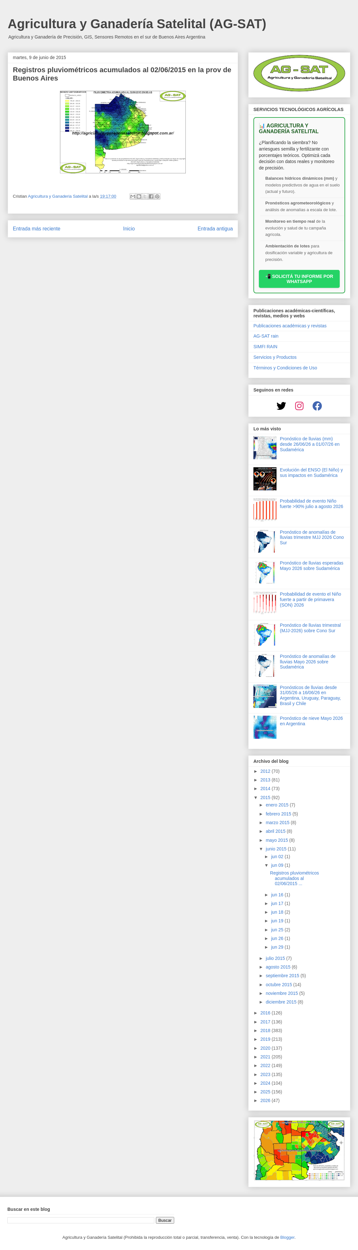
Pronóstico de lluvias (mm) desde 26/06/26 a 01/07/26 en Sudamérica (310, 444)
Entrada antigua (215, 228)
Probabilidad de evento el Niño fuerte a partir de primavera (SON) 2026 (310, 599)
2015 (266, 797)
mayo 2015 (277, 840)
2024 (266, 1083)
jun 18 (278, 912)
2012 (266, 771)
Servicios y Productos (275, 357)
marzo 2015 (278, 822)
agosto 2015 (279, 967)
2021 (266, 1056)
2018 (266, 1030)
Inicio (129, 228)
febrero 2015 (279, 813)
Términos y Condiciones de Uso (285, 367)
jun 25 (278, 929)
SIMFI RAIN (265, 346)
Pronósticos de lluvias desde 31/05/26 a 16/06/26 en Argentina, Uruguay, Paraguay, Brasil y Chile (310, 695)
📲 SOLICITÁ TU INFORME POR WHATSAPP (299, 279)
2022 (266, 1065)
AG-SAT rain (265, 336)
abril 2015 (276, 831)
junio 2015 (277, 848)
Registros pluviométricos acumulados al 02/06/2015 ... (294, 878)
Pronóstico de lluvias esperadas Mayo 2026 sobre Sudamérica (312, 565)
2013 (266, 779)
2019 (266, 1039)
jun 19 (278, 920)
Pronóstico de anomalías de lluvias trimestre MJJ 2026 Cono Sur (312, 538)
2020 (266, 1048)
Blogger (287, 1237)
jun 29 (278, 947)
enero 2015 (278, 804)
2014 (266, 788)
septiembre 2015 (283, 975)
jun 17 (278, 903)
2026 (266, 1100)
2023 (266, 1074)
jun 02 (278, 856)
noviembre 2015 (282, 993)
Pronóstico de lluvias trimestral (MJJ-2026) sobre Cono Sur (310, 628)
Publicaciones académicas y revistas (290, 325)
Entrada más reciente (36, 228)
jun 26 (278, 938)
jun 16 (278, 894)
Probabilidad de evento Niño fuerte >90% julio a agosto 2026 (311, 503)
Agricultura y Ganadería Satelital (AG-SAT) (137, 24)
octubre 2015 (279, 984)
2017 (266, 1021)
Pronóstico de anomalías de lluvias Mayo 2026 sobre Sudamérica (308, 662)
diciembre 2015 (282, 1001)
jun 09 (278, 865)
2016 (266, 1012)
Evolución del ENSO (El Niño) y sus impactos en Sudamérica (311, 472)
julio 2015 (276, 958)
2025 (266, 1091)
